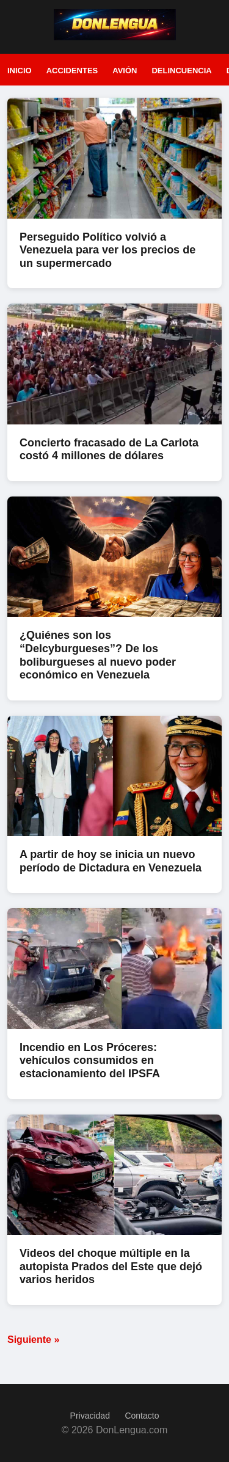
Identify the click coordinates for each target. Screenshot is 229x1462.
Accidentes (72, 70)
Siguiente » (33, 1339)
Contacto (142, 1415)
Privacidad (90, 1415)
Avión (124, 70)
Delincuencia (181, 70)
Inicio (19, 70)
